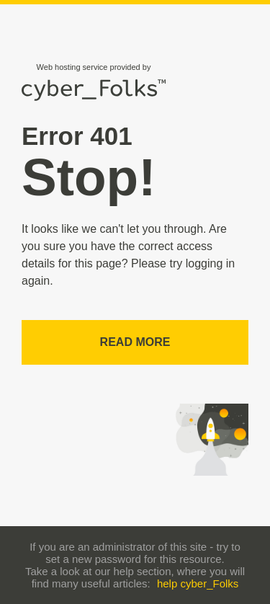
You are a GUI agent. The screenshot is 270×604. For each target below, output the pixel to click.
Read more (135, 342)
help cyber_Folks (197, 583)
